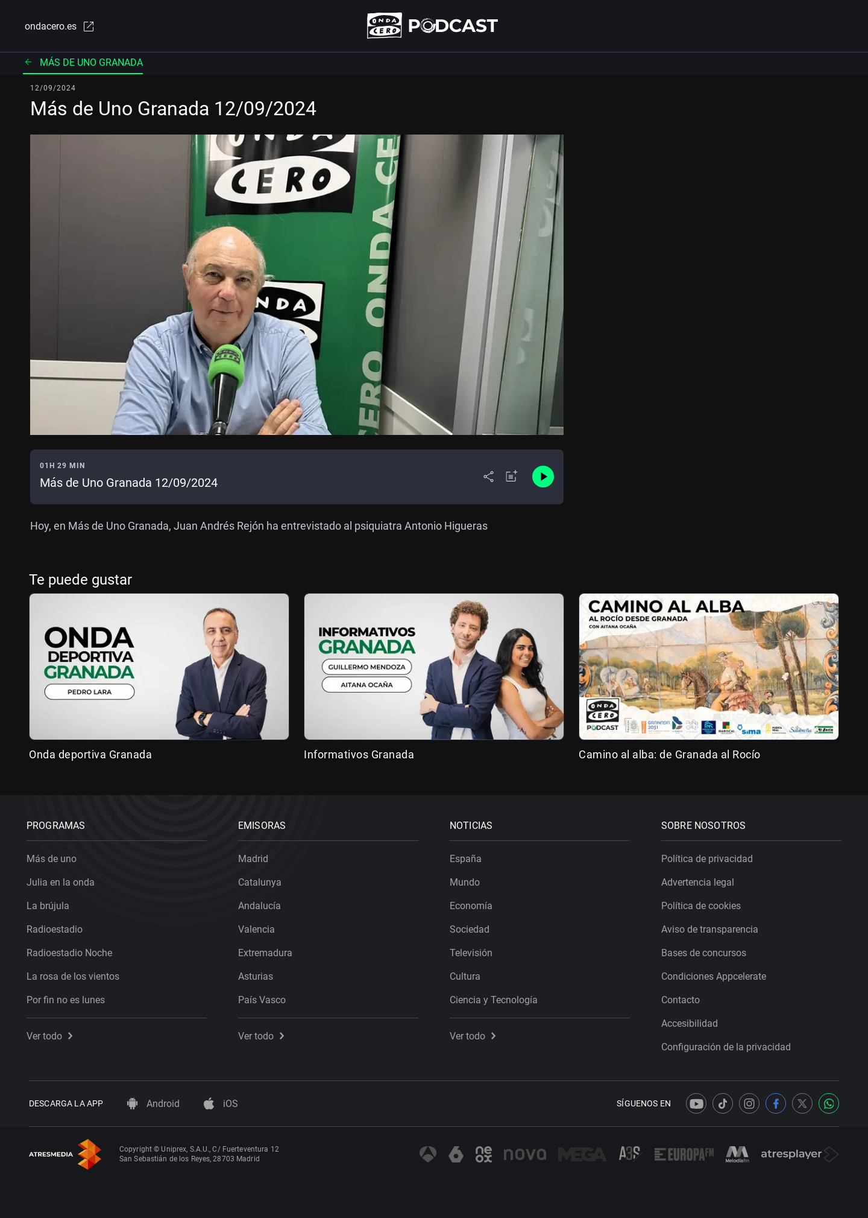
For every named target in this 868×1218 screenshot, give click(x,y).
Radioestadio (57, 927)
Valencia (259, 927)
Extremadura (268, 950)
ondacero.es (57, 26)
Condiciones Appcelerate (716, 974)
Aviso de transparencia (712, 927)
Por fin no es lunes (68, 997)
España (468, 856)
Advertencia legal (700, 880)
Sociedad (472, 927)
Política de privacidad (709, 856)
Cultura (467, 974)
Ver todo (52, 1033)
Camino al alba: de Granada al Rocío (670, 755)
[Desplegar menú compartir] (488, 478)
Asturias (258, 974)
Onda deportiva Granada (90, 755)
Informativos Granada (359, 755)
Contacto (683, 997)
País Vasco (264, 997)
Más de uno (54, 856)
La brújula (50, 903)
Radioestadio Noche (72, 950)
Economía (473, 903)
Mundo (467, 880)
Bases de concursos (706, 950)
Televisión (473, 950)
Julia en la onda (63, 880)
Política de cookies (703, 903)
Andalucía (262, 903)
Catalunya (262, 880)
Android (153, 1103)
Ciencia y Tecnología (496, 997)
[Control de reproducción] (543, 478)
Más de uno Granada (83, 63)
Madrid (256, 856)
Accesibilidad (692, 1021)
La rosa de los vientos (75, 974)
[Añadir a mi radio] (512, 478)
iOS (221, 1103)
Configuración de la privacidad (728, 1044)
